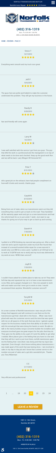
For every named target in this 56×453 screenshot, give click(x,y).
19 (19, 393)
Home (3, 41)
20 (25, 393)
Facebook (28, 429)
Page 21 (18, 41)
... (12, 393)
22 (37, 393)
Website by (28, 444)
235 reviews (42, 5)
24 (50, 393)
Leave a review (28, 407)
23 (43, 393)
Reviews (10, 41)
